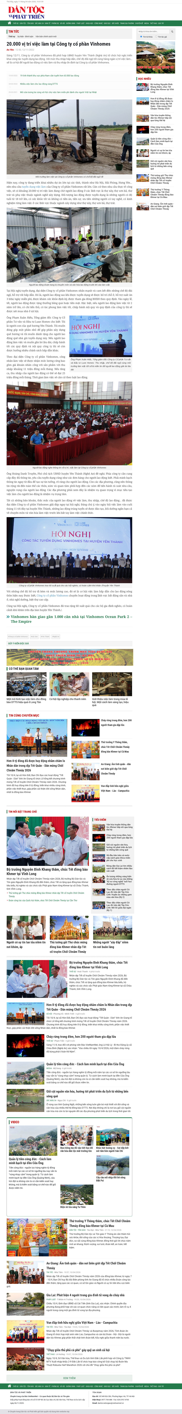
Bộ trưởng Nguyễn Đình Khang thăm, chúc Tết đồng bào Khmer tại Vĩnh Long (162, 88)
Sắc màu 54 (39, 23)
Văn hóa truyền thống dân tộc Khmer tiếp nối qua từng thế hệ (119, 827)
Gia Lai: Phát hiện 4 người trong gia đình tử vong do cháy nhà (85, 1295)
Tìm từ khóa (147, 37)
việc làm (35, 637)
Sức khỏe (115, 23)
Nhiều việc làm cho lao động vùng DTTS (39, 84)
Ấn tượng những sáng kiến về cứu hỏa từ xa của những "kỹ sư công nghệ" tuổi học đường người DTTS (119, 880)
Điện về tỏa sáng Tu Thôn (73, 1207)
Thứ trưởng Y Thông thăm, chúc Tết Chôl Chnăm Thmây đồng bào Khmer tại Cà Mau (115, 747)
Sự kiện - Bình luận (25, 36)
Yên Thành (45, 637)
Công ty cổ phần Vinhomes (52, 595)
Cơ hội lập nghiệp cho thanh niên (67, 699)
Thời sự (15, 23)
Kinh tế (47, 23)
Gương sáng (70, 23)
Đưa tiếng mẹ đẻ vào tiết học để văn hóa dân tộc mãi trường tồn (76, 1149)
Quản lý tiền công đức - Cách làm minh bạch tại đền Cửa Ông (85, 1064)
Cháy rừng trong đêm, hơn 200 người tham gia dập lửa (119, 836)
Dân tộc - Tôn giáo (27, 23)
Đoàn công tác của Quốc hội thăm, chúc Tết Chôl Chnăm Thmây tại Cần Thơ (43, 900)
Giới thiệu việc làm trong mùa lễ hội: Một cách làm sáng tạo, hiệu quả (110, 702)
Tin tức (49, 1272)
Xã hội (62, 23)
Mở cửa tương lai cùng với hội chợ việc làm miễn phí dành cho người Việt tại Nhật (58, 92)
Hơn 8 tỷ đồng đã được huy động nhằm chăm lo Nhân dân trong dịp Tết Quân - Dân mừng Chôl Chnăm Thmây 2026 (36, 765)
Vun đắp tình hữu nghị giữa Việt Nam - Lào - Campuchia (81, 1323)
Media (146, 23)
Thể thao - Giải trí (157, 23)
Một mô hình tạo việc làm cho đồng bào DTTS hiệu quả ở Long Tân (26, 701)
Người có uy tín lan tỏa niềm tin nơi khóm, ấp (161, 151)
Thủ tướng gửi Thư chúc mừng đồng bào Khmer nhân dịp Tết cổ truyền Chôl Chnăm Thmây (68, 947)
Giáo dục (107, 23)
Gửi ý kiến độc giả (18, 643)
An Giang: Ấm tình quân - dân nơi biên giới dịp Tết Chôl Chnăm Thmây (116, 769)
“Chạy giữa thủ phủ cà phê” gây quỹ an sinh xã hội (78, 1350)
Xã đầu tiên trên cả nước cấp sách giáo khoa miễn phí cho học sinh (118, 858)
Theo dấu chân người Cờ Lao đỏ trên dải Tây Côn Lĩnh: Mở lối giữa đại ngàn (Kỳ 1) (118, 906)
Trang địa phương (127, 23)
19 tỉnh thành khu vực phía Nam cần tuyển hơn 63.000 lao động (49, 75)
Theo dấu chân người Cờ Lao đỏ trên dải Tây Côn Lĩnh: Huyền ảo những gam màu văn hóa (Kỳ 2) (119, 893)
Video (15, 1122)
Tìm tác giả (162, 37)
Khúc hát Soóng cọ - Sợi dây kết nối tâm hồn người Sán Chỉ (112, 1149)
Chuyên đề (139, 23)
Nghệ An (56, 637)
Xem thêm (69, 1378)
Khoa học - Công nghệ (94, 23)
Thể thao (50, 1354)
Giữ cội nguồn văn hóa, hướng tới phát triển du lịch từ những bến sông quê (119, 847)
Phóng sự (55, 23)
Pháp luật (81, 23)
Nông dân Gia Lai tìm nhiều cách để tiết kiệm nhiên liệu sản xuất (119, 868)
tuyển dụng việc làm (34, 186)
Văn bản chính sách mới (46, 36)
